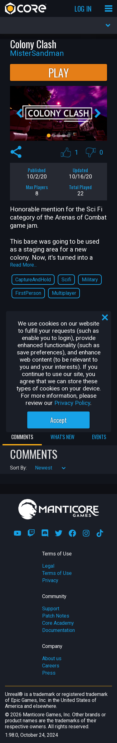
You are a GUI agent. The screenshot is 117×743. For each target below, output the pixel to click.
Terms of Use (57, 573)
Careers (50, 666)
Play (58, 72)
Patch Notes (55, 616)
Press (49, 673)
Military (90, 280)
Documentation (58, 630)
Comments (22, 437)
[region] (58, 371)
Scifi (66, 280)
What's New (63, 437)
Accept (58, 420)
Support (50, 609)
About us (51, 658)
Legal (48, 566)
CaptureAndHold (33, 280)
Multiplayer (64, 293)
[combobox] (35, 468)
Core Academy (58, 623)
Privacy (50, 580)
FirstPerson (28, 293)
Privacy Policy (72, 402)
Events (99, 437)
